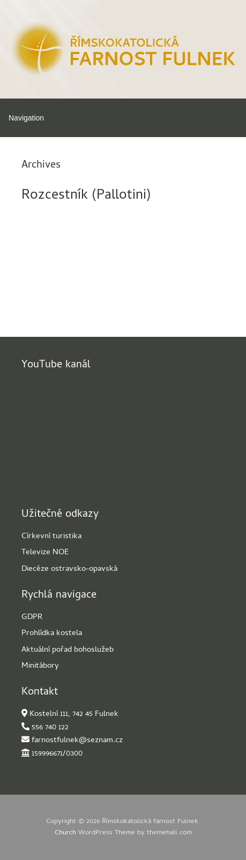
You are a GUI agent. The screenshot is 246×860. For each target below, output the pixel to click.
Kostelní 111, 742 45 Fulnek (73, 714)
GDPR (31, 617)
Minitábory (40, 666)
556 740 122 (50, 727)
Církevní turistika (51, 536)
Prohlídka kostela (51, 633)
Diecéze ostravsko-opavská (69, 569)
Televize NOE (45, 552)
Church (65, 833)
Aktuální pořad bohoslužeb (67, 650)
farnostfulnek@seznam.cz (77, 740)
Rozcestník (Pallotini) (86, 196)
